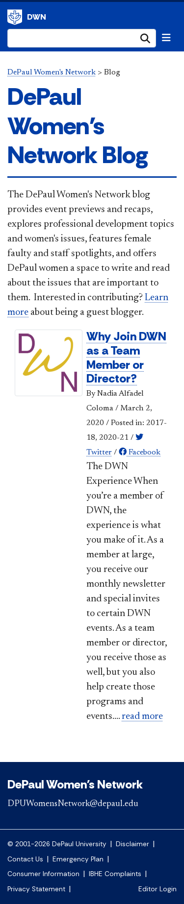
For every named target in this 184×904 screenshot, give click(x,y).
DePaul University (14, 17)
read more (142, 716)
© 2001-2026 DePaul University (56, 844)
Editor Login (157, 889)
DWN (36, 17)
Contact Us (25, 859)
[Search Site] (81, 38)
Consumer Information (43, 874)
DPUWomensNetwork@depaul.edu (72, 804)
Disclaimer (132, 844)
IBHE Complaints (115, 874)
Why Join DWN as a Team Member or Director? (126, 357)
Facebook (139, 452)
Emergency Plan (78, 859)
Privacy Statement (36, 889)
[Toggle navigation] (166, 37)
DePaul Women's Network (51, 72)
